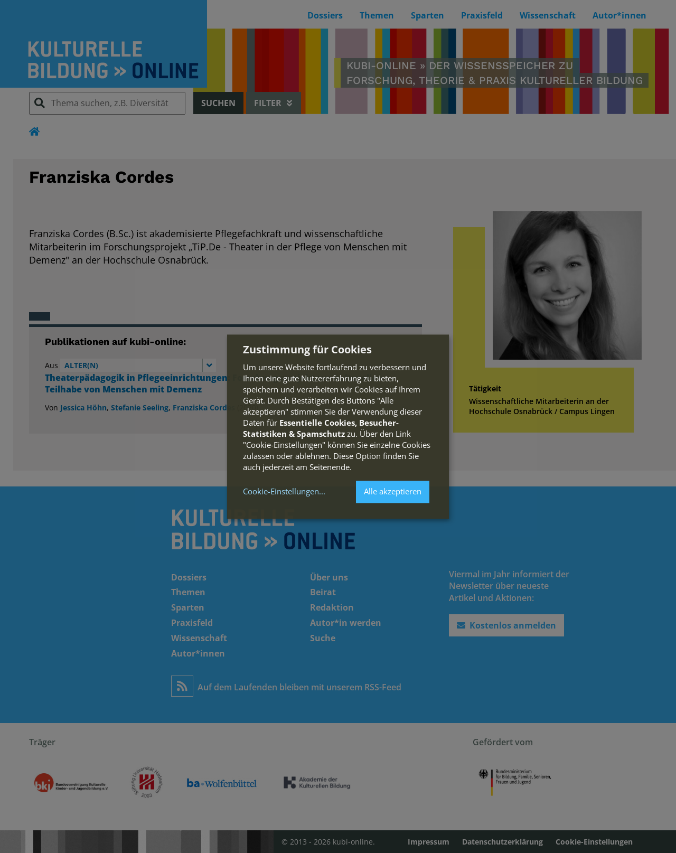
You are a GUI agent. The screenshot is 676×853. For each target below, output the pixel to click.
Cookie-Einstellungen (281, 492)
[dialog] (338, 426)
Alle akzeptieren (392, 491)
